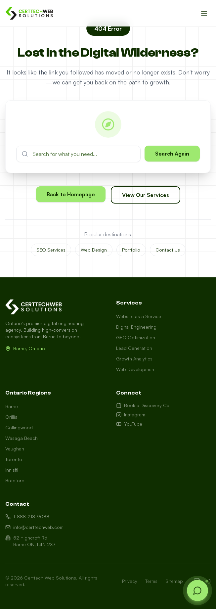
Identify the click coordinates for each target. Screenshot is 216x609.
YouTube (129, 424)
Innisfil (11, 470)
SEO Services (50, 250)
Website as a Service (138, 316)
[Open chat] (197, 590)
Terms (151, 581)
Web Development (136, 369)
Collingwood (19, 427)
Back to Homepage (71, 194)
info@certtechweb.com (34, 527)
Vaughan (14, 448)
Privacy (129, 581)
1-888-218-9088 (27, 516)
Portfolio (131, 250)
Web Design (94, 250)
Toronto (13, 459)
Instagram (130, 414)
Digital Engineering (136, 327)
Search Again (172, 153)
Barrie (11, 406)
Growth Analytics (134, 358)
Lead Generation (134, 348)
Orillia (11, 417)
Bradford (14, 480)
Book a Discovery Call (143, 405)
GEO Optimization (135, 337)
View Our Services (145, 195)
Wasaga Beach (21, 438)
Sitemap (174, 581)
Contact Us (167, 250)
